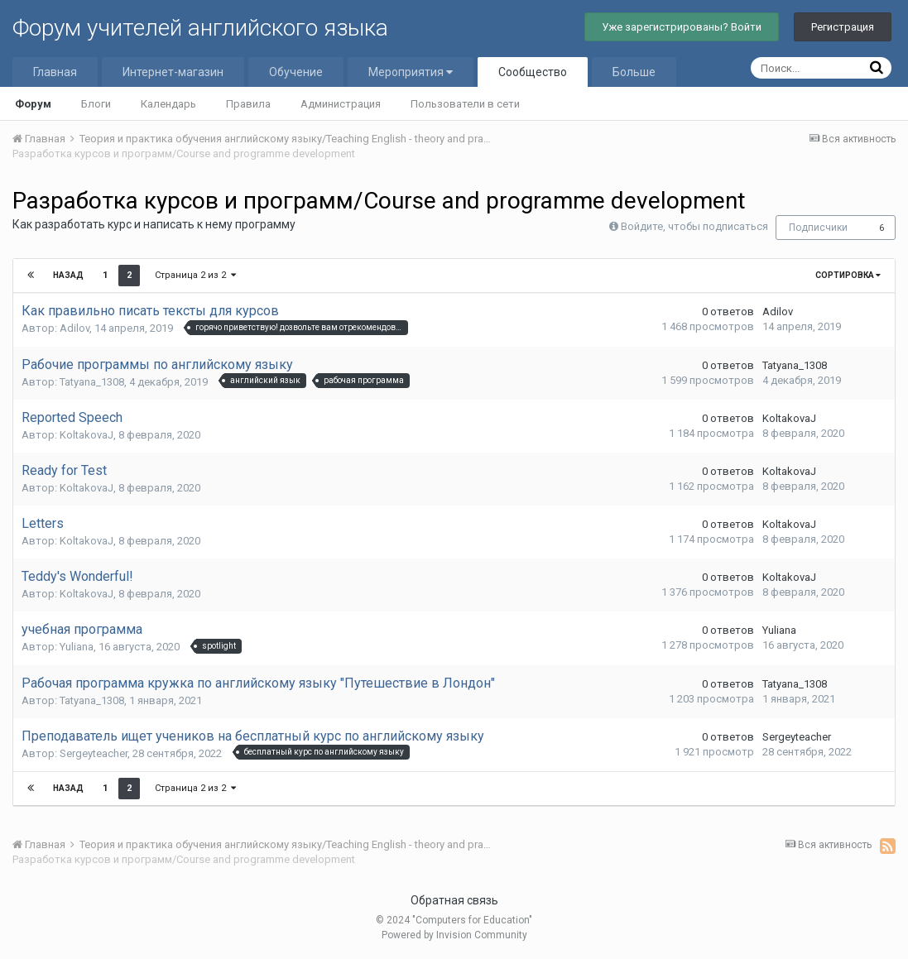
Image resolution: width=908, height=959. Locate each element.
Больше (634, 72)
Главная (55, 72)
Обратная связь (454, 900)
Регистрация (842, 27)
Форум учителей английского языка (200, 27)
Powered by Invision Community (454, 935)
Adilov (74, 328)
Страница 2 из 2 (195, 275)
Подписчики (818, 227)
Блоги (96, 104)
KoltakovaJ (86, 435)
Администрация (340, 104)
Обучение (296, 72)
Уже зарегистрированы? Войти (681, 27)
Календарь (168, 104)
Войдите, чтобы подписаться (694, 226)
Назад (68, 275)
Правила (248, 104)
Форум (33, 104)
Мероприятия (410, 72)
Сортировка (848, 275)
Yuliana (77, 646)
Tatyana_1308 (92, 382)
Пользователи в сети (465, 104)
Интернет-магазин (173, 72)
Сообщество (532, 72)
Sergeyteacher (93, 753)
